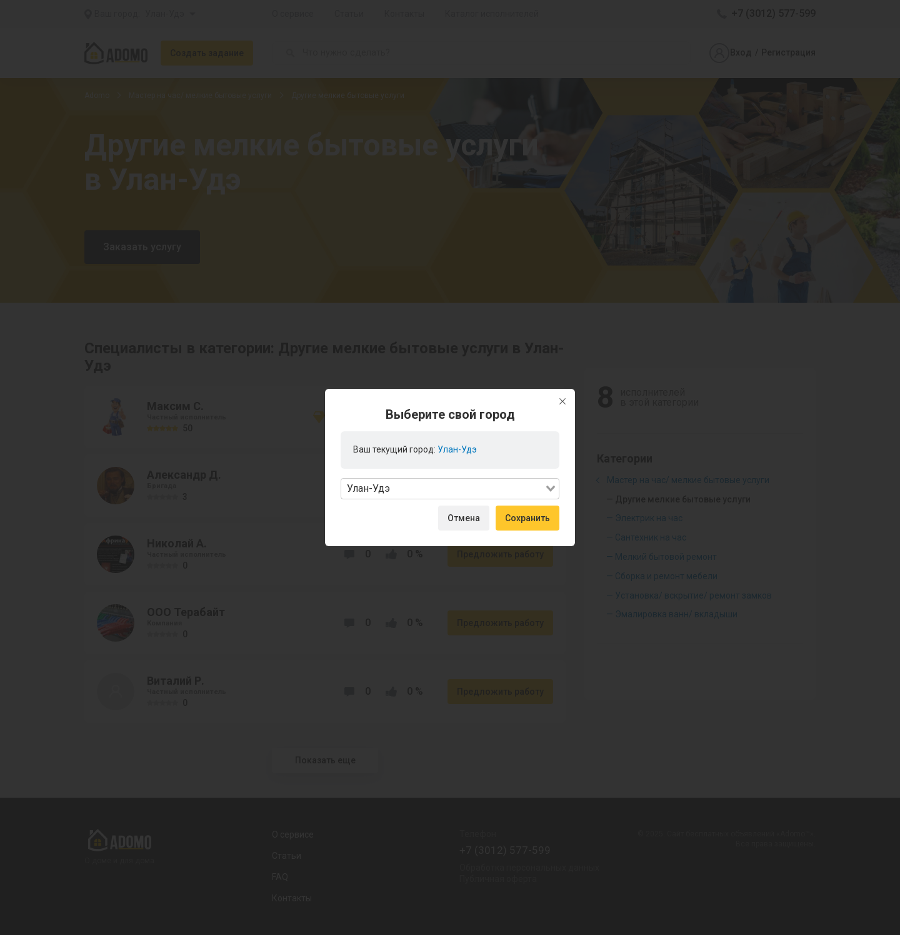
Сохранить (527, 518)
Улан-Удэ (457, 449)
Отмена (464, 518)
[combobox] (450, 488)
